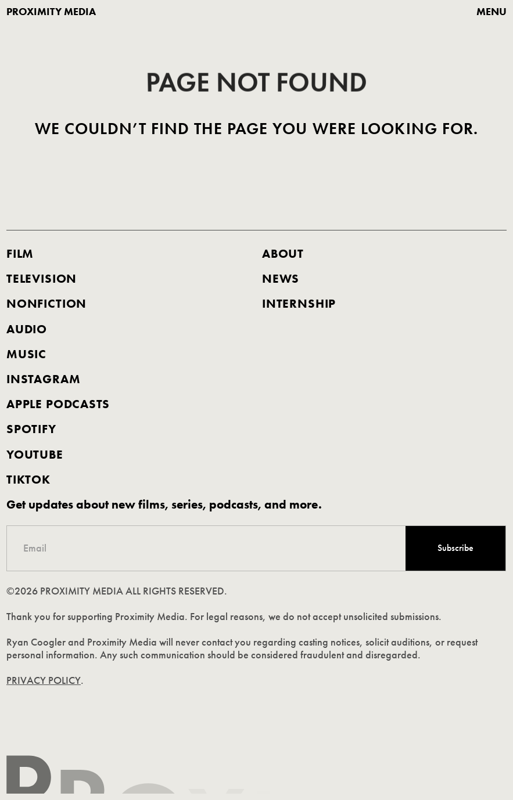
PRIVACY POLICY (44, 681)
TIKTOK (28, 480)
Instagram (43, 379)
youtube (34, 454)
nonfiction (46, 304)
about (283, 254)
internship (299, 304)
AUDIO (26, 329)
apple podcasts (58, 404)
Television (41, 279)
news (280, 279)
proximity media (51, 11)
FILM (20, 254)
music (26, 354)
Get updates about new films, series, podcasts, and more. (164, 504)
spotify (31, 429)
